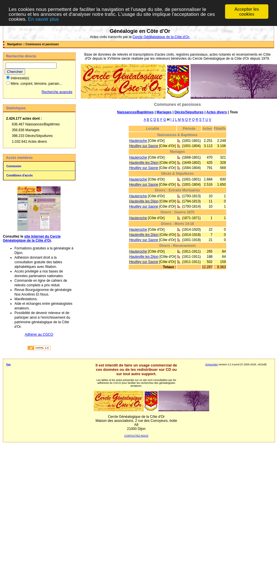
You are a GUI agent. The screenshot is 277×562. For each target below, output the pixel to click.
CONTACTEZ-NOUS (136, 435)
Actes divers (216, 112)
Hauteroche (138, 141)
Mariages (164, 112)
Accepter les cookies (247, 11)
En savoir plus (43, 19)
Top (8, 364)
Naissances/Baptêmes (135, 112)
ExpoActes (211, 364)
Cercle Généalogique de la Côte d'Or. (161, 37)
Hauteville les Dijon (143, 163)
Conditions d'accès (19, 175)
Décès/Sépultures (189, 112)
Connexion (13, 166)
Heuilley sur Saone (143, 146)
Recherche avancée (57, 92)
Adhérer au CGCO (39, 334)
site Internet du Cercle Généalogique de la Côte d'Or (32, 238)
